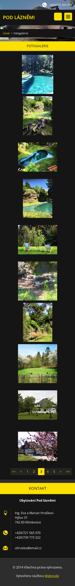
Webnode (52, 576)
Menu (68, 16)
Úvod (6, 33)
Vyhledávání (58, 16)
